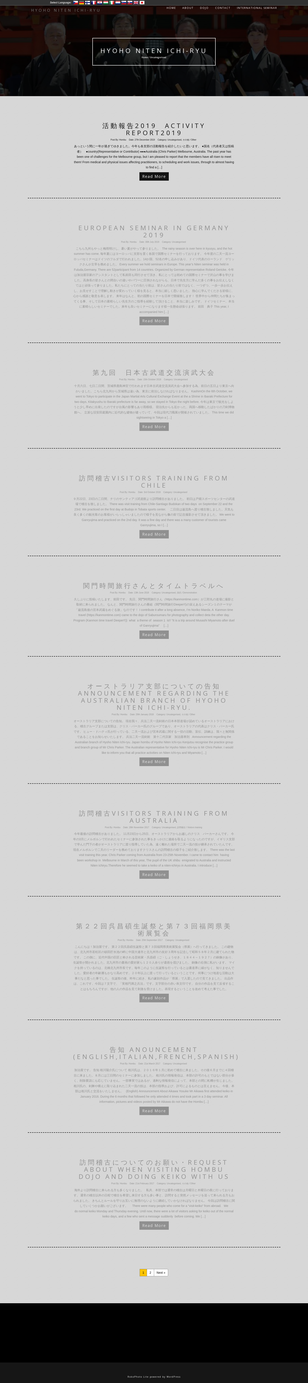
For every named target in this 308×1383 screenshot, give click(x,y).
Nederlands (117, 2)
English (136, 2)
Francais (93, 2)
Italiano (111, 2)
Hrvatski (99, 2)
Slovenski (123, 2)
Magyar (105, 2)
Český (75, 2)
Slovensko (130, 2)
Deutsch (81, 2)
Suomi (87, 2)
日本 (142, 2)
